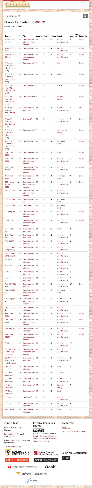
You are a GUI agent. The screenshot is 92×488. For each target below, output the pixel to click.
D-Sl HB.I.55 (9, 241)
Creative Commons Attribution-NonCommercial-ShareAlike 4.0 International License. (45, 438)
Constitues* (27, 119)
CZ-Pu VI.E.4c (10, 190)
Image (81, 39)
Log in (66, 458)
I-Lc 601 (8, 397)
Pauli (59, 74)
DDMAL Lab (9, 440)
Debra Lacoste (10, 427)
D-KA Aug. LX (10, 211)
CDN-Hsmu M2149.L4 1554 (9, 184)
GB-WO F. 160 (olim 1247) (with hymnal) (10, 360)
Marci (59, 85)
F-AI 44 (7, 278)
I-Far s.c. (8, 366)
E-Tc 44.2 (8, 259)
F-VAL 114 (9, 343)
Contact (66, 428)
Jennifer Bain (10, 434)
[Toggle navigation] (83, 4)
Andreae (60, 372)
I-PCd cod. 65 (10, 409)
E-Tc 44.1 (8, 272)
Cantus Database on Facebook (74, 431)
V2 (37, 85)
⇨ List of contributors (12, 446)
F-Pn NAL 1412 (10, 328)
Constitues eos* (29, 48)
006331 (40, 22)
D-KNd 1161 (9, 220)
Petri (59, 63)
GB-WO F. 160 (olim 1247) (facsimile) (10, 351)
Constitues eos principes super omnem (29, 42)
